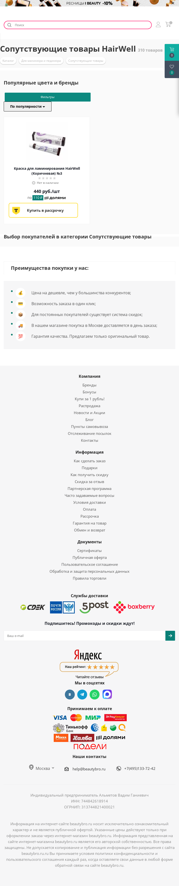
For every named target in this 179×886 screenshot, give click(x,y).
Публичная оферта (90, 557)
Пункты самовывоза (89, 426)
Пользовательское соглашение (89, 564)
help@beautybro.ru (89, 768)
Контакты (89, 440)
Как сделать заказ (89, 460)
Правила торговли (89, 578)
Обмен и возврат (89, 529)
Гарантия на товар (89, 523)
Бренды (89, 384)
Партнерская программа (89, 488)
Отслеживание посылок (89, 433)
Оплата (89, 509)
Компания (89, 376)
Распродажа (89, 405)
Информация (89, 452)
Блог (89, 419)
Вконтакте (70, 694)
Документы (89, 542)
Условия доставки (89, 502)
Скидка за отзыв (89, 481)
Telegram (82, 694)
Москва (39, 768)
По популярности (27, 106)
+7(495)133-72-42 (139, 768)
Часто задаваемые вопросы (89, 495)
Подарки (90, 467)
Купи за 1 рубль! (89, 398)
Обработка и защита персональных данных (89, 571)
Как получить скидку (89, 474)
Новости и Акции (89, 412)
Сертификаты (89, 550)
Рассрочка (89, 516)
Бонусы (89, 391)
